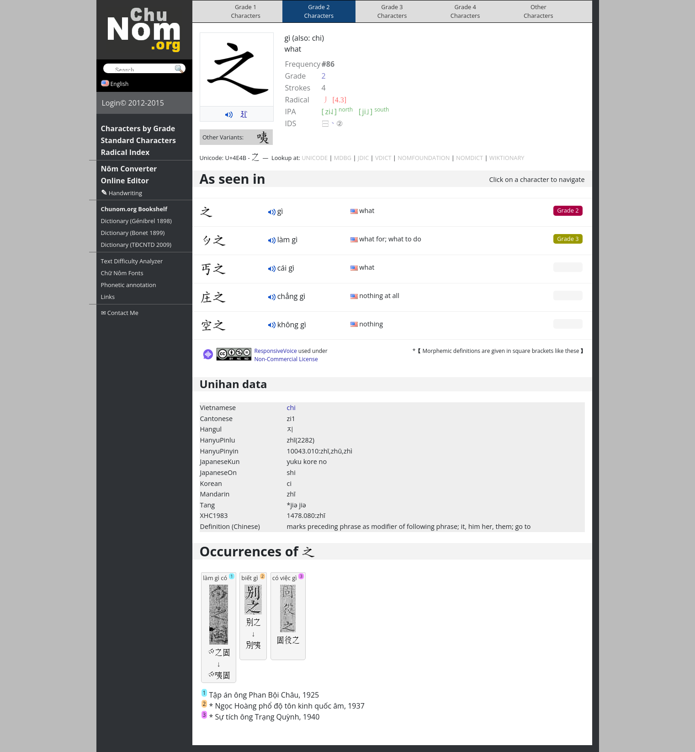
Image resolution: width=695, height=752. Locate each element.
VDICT (383, 158)
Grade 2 (567, 210)
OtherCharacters (538, 11)
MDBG (342, 158)
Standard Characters (138, 140)
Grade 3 (567, 239)
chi (291, 407)
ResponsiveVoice (276, 351)
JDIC (363, 158)
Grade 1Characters (245, 11)
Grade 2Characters (319, 11)
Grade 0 (567, 267)
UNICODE (315, 158)
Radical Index (125, 152)
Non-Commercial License (286, 359)
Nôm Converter (129, 169)
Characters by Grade (138, 128)
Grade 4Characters (465, 11)
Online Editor (125, 181)
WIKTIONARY (507, 158)
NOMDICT (469, 158)
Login (111, 103)
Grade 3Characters (392, 11)
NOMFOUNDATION (424, 158)
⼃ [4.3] (334, 99)
